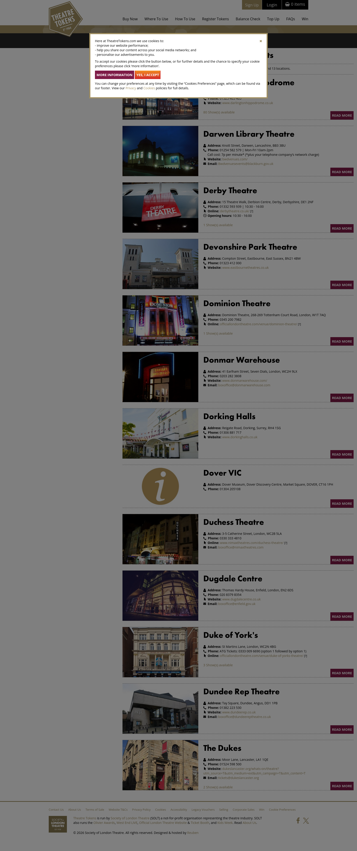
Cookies (149, 88)
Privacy (130, 88)
